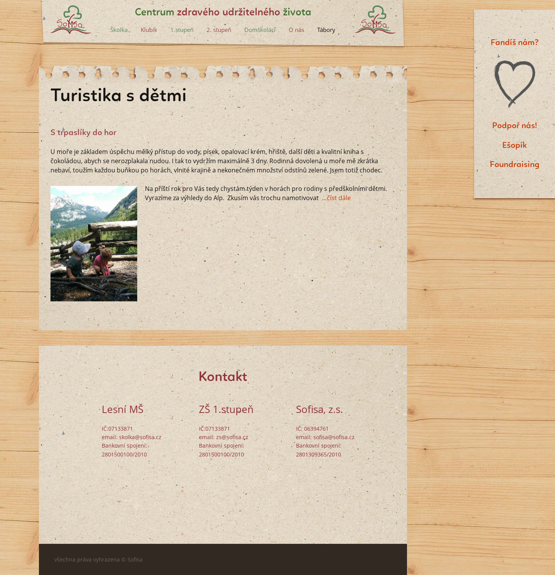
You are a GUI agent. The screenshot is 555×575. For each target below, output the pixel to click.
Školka (119, 29)
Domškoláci (260, 29)
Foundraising (515, 164)
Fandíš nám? (515, 42)
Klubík (149, 29)
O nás (296, 29)
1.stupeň (181, 29)
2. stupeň (219, 29)
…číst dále (336, 198)
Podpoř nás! (514, 126)
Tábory (326, 29)
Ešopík (514, 145)
